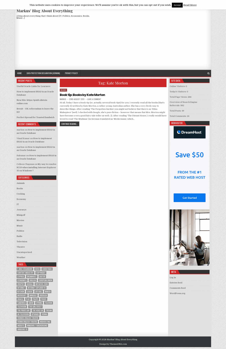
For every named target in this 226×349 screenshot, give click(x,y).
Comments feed (178, 288)
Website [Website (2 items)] (20, 325)
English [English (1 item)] (33, 280)
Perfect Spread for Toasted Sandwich (35, 117)
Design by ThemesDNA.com (113, 344)
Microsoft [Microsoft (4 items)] (22, 295)
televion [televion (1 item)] (48, 302)
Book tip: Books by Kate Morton (82, 95)
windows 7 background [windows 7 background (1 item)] (37, 325)
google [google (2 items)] (30, 284)
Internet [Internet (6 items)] (21, 287)
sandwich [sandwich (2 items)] (21, 302)
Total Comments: (178, 116)
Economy (21, 199)
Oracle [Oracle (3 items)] (20, 299)
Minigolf (21, 215)
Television (22, 241)
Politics (20, 231)
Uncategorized (24, 252)
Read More (190, 5)
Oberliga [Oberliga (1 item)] (43, 295)
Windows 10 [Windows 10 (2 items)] (22, 329)
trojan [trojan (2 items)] (49, 310)
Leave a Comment (94, 99)
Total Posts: (176, 111)
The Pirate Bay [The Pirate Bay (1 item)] (23, 310)
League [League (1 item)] (29, 291)
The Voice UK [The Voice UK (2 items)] (37, 310)
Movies (20, 220)
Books (63, 90)
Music (20, 226)
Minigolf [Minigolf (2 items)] (33, 295)
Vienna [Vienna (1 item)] (44, 314)
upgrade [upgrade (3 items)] (35, 314)
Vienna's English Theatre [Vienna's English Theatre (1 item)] (27, 318)
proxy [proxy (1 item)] (43, 299)
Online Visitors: (178, 86)
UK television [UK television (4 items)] (23, 314)
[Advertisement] (113, 46)
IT (18, 204)
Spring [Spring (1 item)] (39, 302)
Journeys (21, 209)
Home (19, 73)
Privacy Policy (71, 73)
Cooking (21, 194)
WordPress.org (177, 293)
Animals (21, 183)
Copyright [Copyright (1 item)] (41, 272)
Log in (173, 277)
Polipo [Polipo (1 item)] (35, 299)
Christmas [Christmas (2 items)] (47, 269)
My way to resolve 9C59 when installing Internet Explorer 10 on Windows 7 (36, 167)
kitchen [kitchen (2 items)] (20, 291)
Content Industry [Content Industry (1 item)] (25, 272)
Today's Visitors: (178, 91)
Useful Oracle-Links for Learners (33, 86)
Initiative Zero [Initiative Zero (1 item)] (41, 284)
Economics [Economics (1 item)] (22, 280)
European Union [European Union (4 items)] (45, 280)
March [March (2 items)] (48, 291)
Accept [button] (177, 5)
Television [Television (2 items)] (21, 306)
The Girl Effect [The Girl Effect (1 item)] (35, 306)
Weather (21, 257)
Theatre (21, 247)
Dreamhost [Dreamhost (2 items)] (32, 276)
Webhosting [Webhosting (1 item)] (45, 321)
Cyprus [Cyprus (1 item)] (20, 276)
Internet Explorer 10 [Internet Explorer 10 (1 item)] (37, 287)
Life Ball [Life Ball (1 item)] (38, 291)
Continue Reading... (70, 123)
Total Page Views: (179, 97)
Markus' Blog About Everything (44, 10)
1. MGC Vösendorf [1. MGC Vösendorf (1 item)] (24, 269)
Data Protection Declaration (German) (43, 73)
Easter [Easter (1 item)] (42, 276)
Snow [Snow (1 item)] (31, 302)
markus (63, 99)
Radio (19, 236)
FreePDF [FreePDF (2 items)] (20, 284)
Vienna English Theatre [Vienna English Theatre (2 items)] (27, 321)
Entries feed (176, 282)
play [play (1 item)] (28, 299)
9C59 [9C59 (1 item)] (37, 269)
